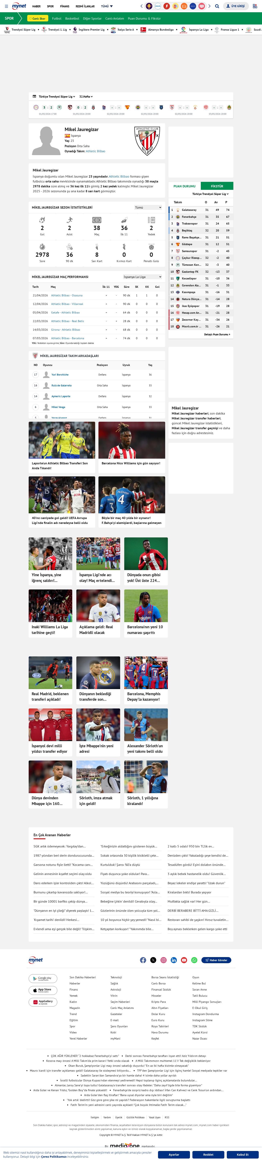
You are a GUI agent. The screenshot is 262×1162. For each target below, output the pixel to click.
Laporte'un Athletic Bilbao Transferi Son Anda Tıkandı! (60, 465)
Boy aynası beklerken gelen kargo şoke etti (197, 929)
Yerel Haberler (78, 1038)
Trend (73, 1014)
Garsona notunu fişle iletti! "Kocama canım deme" (63, 865)
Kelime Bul (199, 983)
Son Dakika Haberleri (83, 977)
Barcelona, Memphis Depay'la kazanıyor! (143, 696)
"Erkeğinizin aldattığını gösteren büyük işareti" (128, 846)
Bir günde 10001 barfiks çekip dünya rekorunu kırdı (59, 901)
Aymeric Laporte (61, 396)
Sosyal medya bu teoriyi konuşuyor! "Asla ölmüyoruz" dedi (129, 892)
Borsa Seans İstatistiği (165, 977)
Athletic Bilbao (95, 151)
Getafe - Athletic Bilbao (65, 312)
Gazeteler (116, 1014)
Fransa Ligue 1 (227, 29)
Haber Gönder (216, 960)
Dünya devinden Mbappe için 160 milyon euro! (45, 800)
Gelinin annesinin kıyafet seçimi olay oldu (63, 874)
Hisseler (156, 995)
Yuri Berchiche (60, 374)
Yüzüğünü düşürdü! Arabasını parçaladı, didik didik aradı (128, 883)
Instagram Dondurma (205, 1014)
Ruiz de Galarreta (61, 385)
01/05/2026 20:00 (81, 113)
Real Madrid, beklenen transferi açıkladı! (50, 696)
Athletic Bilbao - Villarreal (67, 304)
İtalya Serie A (122, 29)
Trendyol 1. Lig (54, 29)
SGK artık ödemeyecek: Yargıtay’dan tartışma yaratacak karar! (58, 846)
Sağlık (114, 983)
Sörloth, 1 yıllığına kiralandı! (142, 800)
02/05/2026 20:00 (115, 113)
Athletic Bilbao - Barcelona (67, 338)
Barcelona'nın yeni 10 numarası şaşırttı (145, 629)
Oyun (195, 977)
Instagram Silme (202, 1020)
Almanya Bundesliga (157, 29)
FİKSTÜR (217, 186)
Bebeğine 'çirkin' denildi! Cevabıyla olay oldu (128, 901)
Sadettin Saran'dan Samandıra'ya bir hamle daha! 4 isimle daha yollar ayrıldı (128, 1075)
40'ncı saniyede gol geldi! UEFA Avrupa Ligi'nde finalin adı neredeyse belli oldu (60, 520)
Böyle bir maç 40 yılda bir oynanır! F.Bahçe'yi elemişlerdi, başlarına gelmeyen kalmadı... (131, 521)
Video (73, 1032)
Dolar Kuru (158, 1014)
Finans (74, 989)
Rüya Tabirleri (160, 1026)
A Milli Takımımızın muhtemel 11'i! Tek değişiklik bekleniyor (173, 1061)
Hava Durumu (159, 1032)
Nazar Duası (199, 1038)
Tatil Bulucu (199, 995)
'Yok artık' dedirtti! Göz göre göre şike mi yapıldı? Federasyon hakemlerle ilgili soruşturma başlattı (128, 1100)
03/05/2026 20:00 (217, 113)
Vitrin (114, 995)
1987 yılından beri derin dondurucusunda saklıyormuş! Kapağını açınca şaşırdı (63, 855)
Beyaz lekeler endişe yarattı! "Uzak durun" (196, 883)
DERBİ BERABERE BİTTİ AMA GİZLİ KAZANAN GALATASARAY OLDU (192, 910)
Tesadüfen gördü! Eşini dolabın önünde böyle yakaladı (195, 865)
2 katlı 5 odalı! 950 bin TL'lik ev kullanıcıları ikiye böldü (190, 846)
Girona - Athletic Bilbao (65, 329)
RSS (167, 1117)
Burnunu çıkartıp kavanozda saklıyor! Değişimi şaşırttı (59, 892)
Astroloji (116, 989)
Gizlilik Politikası (135, 1117)
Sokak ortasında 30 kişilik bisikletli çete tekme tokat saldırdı (128, 855)
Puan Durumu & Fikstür (144, 18)
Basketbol (72, 18)
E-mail (115, 1020)
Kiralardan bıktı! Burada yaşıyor (189, 892)
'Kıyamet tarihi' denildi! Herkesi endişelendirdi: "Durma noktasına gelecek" (63, 920)
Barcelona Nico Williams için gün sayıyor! (131, 463)
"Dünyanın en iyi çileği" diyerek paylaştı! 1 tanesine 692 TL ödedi (62, 910)
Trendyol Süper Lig (19, 29)
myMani (115, 1038)
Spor (72, 1026)
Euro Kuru (157, 1020)
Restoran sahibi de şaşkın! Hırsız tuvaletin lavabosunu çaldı (197, 920)
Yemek (74, 995)
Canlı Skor (39, 18)
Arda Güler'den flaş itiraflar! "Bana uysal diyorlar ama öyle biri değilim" (128, 1095)
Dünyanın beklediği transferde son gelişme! (95, 696)
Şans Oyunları (119, 1026)
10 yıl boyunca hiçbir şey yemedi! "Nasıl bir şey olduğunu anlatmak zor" (130, 920)
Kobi (113, 1032)
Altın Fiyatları (159, 1008)
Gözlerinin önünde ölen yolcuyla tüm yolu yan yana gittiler (130, 910)
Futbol (56, 18)
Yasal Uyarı (154, 1117)
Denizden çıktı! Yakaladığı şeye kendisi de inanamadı (197, 855)
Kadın (73, 1002)
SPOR (9, 18)
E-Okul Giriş (200, 1008)
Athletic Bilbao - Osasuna (66, 295)
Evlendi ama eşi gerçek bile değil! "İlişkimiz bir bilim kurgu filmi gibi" (64, 929)
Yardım (107, 1117)
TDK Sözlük (199, 1026)
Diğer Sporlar (92, 18)
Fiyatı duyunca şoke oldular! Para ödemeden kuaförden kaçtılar (124, 874)
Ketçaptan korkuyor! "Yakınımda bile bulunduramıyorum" (126, 929)
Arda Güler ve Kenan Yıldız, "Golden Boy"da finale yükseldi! (70, 1090)
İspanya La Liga (194, 29)
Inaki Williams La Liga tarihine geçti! (50, 629)
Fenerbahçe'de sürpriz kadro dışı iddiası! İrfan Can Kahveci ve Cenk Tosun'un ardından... (168, 1090)
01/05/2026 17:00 (47, 113)
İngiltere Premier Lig (89, 29)
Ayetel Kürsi (200, 1032)
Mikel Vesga (58, 407)
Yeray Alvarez (59, 418)
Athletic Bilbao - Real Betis (67, 321)
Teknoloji (116, 977)
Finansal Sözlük (161, 989)
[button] (6, 6)
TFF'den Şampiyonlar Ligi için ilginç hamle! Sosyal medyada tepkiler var (182, 1070)
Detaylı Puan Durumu (216, 334)
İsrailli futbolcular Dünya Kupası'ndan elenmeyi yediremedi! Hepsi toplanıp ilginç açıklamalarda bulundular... (128, 1080)
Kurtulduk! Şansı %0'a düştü (120, 865)
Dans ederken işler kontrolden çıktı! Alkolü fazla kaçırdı (63, 883)
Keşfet (155, 1038)
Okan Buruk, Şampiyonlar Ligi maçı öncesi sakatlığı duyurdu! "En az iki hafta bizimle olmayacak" (128, 1065)
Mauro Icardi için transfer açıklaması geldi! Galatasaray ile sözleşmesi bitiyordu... (80, 1070)
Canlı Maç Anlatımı (122, 1008)
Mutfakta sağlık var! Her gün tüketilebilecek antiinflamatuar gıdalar (194, 901)
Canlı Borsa (158, 983)
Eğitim (74, 1020)
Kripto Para (158, 1002)
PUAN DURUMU (184, 186)
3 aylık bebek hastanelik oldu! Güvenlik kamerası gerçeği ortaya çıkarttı (195, 874)
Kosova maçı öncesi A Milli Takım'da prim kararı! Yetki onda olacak (87, 1061)
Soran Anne (199, 989)
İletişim (95, 1117)
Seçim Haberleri (120, 1002)
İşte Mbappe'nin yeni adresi (96, 748)
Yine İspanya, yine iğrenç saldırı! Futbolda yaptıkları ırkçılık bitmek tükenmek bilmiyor (47, 577)
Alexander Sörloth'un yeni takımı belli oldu (145, 748)
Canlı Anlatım (114, 18)
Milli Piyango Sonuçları (206, 1002)
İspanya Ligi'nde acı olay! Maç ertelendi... (97, 577)
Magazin (75, 1008)
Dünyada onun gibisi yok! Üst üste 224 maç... (143, 577)
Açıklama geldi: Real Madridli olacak (96, 629)
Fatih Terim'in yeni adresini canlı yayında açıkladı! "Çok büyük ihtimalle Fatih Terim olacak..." (128, 1105)
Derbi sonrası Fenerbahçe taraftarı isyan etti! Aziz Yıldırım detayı (165, 1056)
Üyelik (118, 1117)
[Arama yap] (217, 6)
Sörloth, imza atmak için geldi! (95, 800)
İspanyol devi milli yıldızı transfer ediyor (49, 748)
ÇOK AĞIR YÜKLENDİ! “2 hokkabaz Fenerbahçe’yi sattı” (85, 1056)
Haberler (75, 983)
